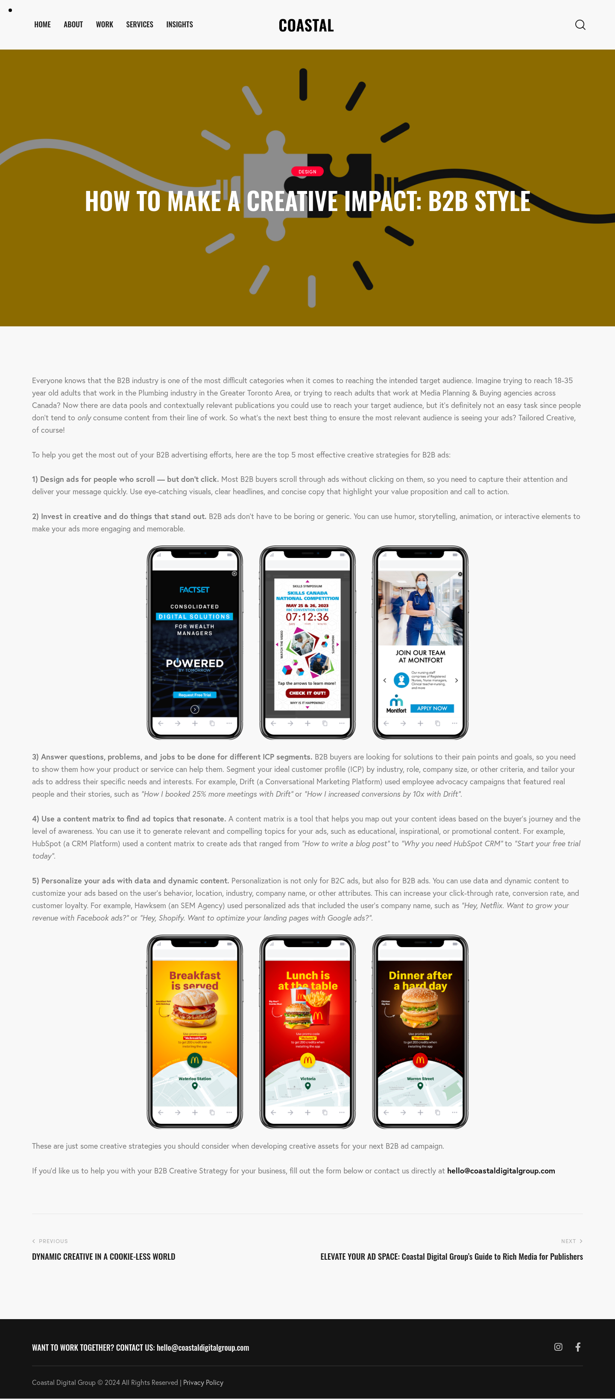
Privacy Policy (203, 1382)
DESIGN (308, 171)
